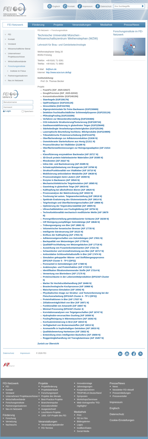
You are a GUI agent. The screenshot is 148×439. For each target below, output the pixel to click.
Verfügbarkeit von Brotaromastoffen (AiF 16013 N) (68, 325)
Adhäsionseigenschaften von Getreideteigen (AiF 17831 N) (72, 238)
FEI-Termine (47, 428)
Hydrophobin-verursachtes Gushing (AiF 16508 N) (68, 315)
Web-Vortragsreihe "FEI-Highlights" (88, 404)
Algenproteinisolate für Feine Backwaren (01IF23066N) (70, 109)
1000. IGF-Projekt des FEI (53, 415)
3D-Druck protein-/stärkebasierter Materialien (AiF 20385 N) (73, 157)
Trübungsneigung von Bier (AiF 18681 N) (63, 225)
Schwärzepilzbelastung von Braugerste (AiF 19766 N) (70, 167)
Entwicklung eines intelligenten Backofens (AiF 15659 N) (72, 335)
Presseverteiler (120, 396)
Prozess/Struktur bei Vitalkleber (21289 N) (64, 144)
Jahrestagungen (84, 386)
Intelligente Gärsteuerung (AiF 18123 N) (63, 231)
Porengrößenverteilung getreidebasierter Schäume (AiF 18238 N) (76, 219)
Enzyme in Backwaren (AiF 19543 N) (61, 180)
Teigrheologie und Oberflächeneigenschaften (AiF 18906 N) (73, 202)
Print (79, 415)
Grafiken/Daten (84, 428)
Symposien (82, 396)
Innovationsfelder (49, 406)
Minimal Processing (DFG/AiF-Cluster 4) (63, 309)
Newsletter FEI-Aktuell (123, 390)
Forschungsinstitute (59, 30)
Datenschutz (103, 6)
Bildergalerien (83, 421)
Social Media (83, 431)
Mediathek (106, 24)
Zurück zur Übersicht (48, 343)
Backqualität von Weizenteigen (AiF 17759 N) (66, 241)
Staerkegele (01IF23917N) (56, 99)
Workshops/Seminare (87, 399)
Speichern (28, 111)
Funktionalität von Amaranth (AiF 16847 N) (64, 306)
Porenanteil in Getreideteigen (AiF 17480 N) (65, 264)
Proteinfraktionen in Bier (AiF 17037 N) (62, 299)
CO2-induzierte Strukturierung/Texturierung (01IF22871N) (72, 122)
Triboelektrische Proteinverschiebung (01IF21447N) (69, 135)
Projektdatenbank (49, 390)
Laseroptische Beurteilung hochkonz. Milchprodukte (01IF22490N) (76, 132)
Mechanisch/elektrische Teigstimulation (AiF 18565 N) (70, 183)
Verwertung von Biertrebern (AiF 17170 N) (64, 273)
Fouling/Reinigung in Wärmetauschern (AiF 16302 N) (69, 318)
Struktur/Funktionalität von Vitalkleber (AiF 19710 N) (69, 170)
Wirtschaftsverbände (17, 61)
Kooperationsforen (85, 390)
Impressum (85, 6)
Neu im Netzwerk (15, 80)
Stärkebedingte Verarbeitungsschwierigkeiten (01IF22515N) (73, 128)
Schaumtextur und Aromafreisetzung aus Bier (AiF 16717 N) (73, 251)
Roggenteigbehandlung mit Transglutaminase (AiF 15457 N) (73, 338)
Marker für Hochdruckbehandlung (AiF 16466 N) (67, 283)
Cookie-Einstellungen (122, 420)
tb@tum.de (51, 69)
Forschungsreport (49, 393)
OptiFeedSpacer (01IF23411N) (58, 103)
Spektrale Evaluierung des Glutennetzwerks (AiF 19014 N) (72, 199)
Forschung (11, 418)
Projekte (58, 24)
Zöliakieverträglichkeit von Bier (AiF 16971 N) (66, 302)
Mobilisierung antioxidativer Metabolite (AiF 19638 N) (70, 173)
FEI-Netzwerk (15, 24)
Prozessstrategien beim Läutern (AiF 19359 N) (66, 177)
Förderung (38, 24)
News (115, 386)
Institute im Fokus (18, 71)
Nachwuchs (11, 425)
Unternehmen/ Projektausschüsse (16, 55)
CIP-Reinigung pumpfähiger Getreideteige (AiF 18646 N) (71, 222)
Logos (80, 425)
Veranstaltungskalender (52, 425)
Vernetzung (11, 421)
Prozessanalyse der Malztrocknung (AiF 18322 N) (68, 193)
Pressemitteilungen (122, 393)
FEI (9, 34)
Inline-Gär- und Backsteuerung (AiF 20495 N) (65, 164)
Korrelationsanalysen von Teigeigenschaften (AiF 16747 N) (73, 312)
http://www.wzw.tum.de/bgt (58, 72)
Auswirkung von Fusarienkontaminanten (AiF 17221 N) (71, 248)
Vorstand (12, 44)
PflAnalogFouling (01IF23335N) (58, 115)
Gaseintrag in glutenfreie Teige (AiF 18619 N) (65, 186)
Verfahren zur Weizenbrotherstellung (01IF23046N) (68, 119)
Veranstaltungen (81, 24)
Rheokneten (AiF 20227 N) (56, 161)
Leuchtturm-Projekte (51, 412)
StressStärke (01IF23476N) (56, 106)
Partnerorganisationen (18, 76)
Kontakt (69, 6)
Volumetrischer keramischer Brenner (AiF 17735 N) (69, 228)
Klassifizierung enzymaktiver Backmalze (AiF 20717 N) (70, 154)
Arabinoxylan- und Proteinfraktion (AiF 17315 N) (67, 267)
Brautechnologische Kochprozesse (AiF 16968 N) (68, 286)
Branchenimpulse (49, 402)
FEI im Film (82, 418)
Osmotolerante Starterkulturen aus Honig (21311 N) (69, 141)
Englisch (53, 6)
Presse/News (131, 24)
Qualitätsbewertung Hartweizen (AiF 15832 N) (66, 331)
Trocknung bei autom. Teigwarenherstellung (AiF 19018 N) (72, 196)
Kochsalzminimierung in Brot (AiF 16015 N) (65, 322)
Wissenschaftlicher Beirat (19, 49)
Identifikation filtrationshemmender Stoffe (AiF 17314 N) (71, 270)
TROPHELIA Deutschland (89, 393)
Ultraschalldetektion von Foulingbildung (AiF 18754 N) (70, 209)
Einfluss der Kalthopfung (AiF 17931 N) (63, 235)
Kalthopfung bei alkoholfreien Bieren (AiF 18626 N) (69, 190)
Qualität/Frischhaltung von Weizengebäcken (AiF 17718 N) (72, 244)
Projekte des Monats (51, 396)
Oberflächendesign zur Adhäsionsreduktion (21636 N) (70, 138)
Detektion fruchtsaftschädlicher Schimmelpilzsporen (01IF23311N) (76, 112)
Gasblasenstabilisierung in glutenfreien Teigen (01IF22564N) (73, 125)
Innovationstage (84, 383)
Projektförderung (49, 386)
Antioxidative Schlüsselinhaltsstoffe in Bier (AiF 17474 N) (72, 254)
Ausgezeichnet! (48, 409)
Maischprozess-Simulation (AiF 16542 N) (63, 289)
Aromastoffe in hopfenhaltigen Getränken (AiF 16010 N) (71, 328)
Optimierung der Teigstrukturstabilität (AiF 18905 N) (69, 206)
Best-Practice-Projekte (52, 399)
